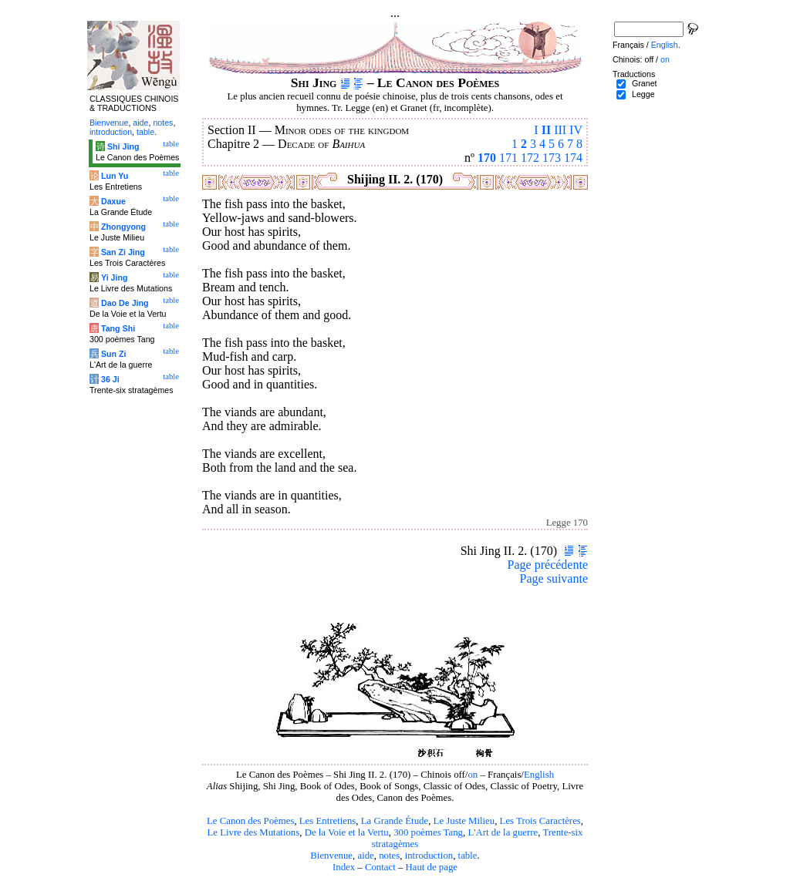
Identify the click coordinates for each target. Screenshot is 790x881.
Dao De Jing (125, 303)
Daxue (113, 201)
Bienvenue (331, 855)
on (473, 774)
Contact (380, 867)
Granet (644, 83)
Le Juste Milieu (464, 820)
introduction (429, 855)
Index (344, 867)
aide (365, 855)
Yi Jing (114, 277)
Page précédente (548, 564)
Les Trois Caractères (540, 820)
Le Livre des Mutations (253, 832)
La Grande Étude (394, 820)
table (468, 855)
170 (487, 157)
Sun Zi (114, 353)
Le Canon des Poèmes (250, 820)
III (560, 129)
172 (530, 157)
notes (389, 855)
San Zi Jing (123, 252)
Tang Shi (118, 328)
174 (573, 157)
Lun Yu (114, 175)
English (539, 774)
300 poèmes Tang (428, 832)
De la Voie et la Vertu (347, 832)
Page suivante (554, 578)
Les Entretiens (327, 820)
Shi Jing (123, 146)
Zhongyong (123, 226)
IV (575, 129)
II (546, 129)
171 (508, 157)
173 (551, 157)
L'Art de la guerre (503, 832)
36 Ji (110, 379)
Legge (643, 94)
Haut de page (432, 867)
